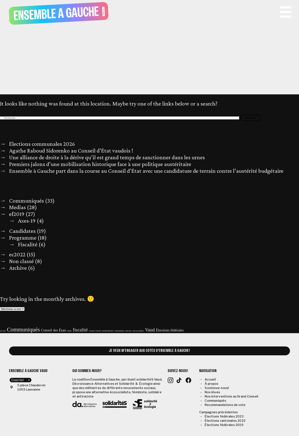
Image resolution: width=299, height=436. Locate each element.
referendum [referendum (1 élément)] (119, 331)
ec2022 (17, 254)
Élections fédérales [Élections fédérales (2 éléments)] (170, 330)
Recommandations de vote (225, 405)
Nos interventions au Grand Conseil (231, 396)
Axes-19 (27, 220)
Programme (22, 237)
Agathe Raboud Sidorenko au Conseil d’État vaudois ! (71, 150)
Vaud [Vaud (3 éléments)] (150, 329)
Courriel (17, 380)
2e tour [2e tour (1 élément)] (3, 331)
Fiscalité (27, 244)
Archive (18, 268)
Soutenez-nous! (217, 388)
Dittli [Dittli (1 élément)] (69, 331)
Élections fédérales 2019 (224, 425)
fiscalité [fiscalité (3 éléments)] (80, 329)
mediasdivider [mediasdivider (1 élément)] (108, 331)
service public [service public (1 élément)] (138, 331)
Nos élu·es (212, 392)
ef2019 (16, 214)
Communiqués (26, 200)
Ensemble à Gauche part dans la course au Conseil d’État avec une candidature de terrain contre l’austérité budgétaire (146, 171)
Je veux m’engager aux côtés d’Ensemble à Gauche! (149, 351)
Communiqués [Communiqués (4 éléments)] (23, 329)
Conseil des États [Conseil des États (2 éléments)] (53, 330)
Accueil (210, 379)
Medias (17, 207)
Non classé (21, 261)
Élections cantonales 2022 (225, 421)
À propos (211, 384)
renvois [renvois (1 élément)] (128, 331)
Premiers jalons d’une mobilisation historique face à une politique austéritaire (100, 164)
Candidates (22, 231)
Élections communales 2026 (42, 144)
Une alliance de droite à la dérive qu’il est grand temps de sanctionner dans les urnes (107, 157)
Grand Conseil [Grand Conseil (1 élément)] (95, 331)
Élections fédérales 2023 (224, 416)
